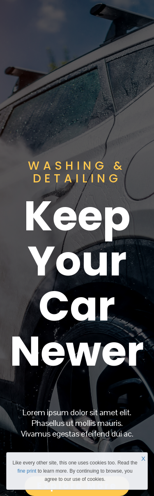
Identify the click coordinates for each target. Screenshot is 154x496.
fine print (26, 471)
